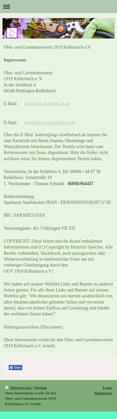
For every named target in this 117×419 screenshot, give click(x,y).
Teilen (15, 367)
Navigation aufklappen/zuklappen (58, 6)
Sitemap (40, 387)
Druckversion (18, 387)
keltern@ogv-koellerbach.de (49, 122)
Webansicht (103, 393)
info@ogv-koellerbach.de (47, 103)
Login (107, 387)
